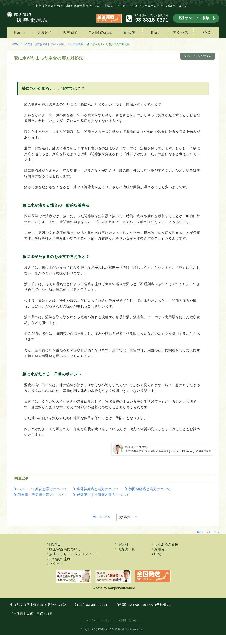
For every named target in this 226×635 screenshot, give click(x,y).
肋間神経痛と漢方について (150, 489)
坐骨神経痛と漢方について (98, 489)
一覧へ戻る (103, 516)
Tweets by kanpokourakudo (113, 588)
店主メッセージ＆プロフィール (74, 554)
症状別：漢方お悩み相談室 (40, 44)
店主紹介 (70, 33)
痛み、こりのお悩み (71, 44)
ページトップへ (209, 532)
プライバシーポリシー (102, 620)
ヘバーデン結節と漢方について (42, 489)
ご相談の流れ (100, 33)
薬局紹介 (45, 33)
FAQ (206, 33)
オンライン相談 (197, 18)
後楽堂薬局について (65, 549)
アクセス (181, 33)
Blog (155, 33)
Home (19, 33)
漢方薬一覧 (126, 549)
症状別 (130, 33)
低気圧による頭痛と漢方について (103, 495)
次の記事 (125, 517)
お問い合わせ (129, 620)
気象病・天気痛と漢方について (42, 495)
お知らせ (161, 549)
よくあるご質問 (166, 544)
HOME (16, 44)
